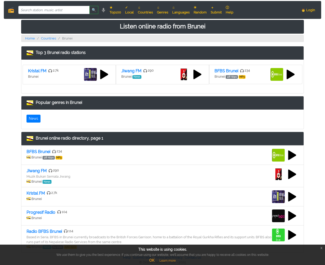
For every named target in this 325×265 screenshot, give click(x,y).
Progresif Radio (40, 212)
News (33, 118)
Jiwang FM (131, 71)
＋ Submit (216, 10)
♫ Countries (145, 10)
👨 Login (308, 10)
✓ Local (129, 10)
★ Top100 (115, 10)
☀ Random (200, 10)
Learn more (167, 260)
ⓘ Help (229, 10)
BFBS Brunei (226, 71)
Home (30, 38)
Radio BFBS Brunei (44, 231)
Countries (48, 38)
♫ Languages (180, 10)
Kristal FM (37, 71)
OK (151, 260)
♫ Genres (162, 10)
